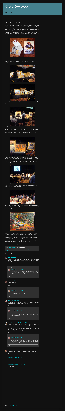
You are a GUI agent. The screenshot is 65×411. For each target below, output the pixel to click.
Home (22, 403)
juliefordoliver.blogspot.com (13, 322)
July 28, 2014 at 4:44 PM (18, 280)
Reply (9, 264)
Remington (32, 249)
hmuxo (9, 300)
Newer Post (7, 403)
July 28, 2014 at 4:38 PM (19, 257)
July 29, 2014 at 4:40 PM (19, 290)
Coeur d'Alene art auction (12, 249)
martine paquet (11, 280)
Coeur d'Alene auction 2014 (22, 249)
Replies (10, 267)
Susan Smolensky (16, 6)
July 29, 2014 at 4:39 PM (19, 269)
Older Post (37, 403)
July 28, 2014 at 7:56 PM (22, 322)
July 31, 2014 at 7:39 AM (14, 349)
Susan (12, 269)
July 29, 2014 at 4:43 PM (19, 310)
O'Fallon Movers (11, 357)
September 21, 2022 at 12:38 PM (19, 364)
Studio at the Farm (11, 257)
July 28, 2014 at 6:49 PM (15, 300)
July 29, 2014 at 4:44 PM (19, 337)
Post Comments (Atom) (14, 405)
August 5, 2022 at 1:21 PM (18, 357)
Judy (9, 349)
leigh (28, 249)
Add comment (8, 370)
